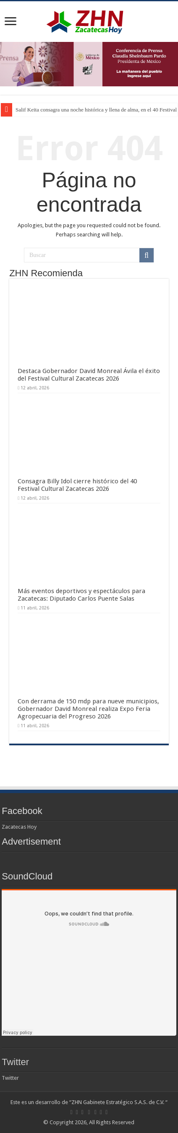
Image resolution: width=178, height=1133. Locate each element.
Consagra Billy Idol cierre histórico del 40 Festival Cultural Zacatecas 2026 (77, 485)
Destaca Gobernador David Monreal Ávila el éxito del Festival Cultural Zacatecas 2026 (89, 374)
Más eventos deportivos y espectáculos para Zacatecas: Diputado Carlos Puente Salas (81, 594)
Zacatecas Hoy (19, 827)
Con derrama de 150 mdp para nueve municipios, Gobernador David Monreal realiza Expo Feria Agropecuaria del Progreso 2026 (88, 708)
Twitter (15, 1062)
